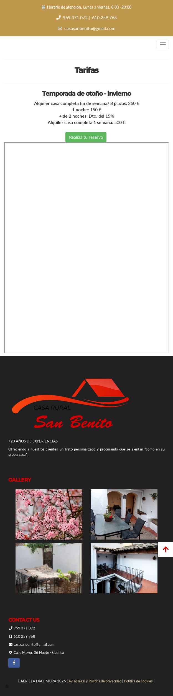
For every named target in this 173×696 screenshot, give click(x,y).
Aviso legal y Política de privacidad (94, 681)
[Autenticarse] (7, 686)
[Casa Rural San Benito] (49, 568)
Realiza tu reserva (86, 137)
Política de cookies (138, 681)
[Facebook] (14, 663)
